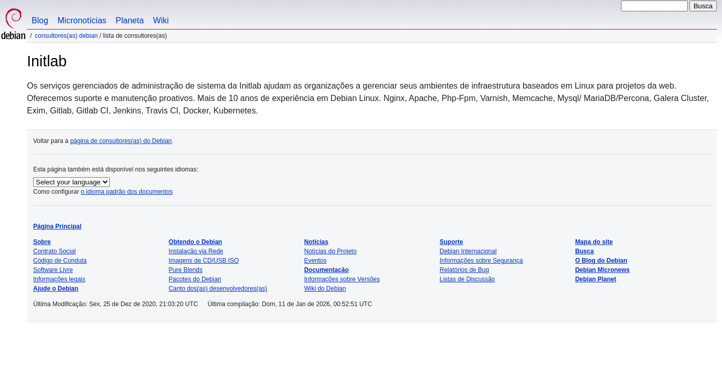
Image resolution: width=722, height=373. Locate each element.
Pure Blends (186, 270)
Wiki (161, 20)
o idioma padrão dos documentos (126, 191)
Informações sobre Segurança (481, 260)
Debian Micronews (602, 270)
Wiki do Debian (325, 288)
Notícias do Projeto (330, 251)
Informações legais (59, 279)
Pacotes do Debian (195, 279)
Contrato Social (54, 251)
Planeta (129, 20)
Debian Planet (595, 279)
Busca (584, 251)
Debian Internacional (468, 251)
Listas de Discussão (467, 279)
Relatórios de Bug (464, 270)
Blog (40, 20)
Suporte (451, 242)
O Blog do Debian (601, 260)
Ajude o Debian (55, 288)
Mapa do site (594, 242)
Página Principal (57, 226)
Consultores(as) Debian (66, 35)
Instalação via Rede (196, 251)
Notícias (316, 242)
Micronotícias (81, 20)
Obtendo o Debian (195, 242)
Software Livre (53, 270)
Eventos (315, 260)
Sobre (42, 242)
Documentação (326, 270)
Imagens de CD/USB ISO (204, 260)
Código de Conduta (59, 260)
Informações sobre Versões (342, 279)
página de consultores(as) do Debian (120, 141)
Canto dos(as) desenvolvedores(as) (218, 288)
